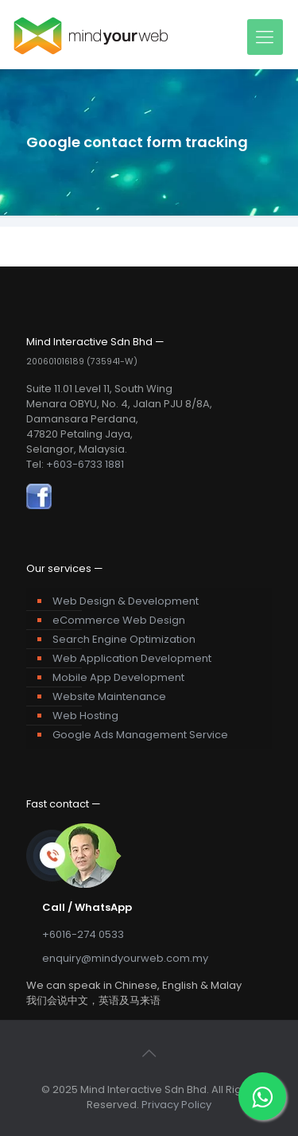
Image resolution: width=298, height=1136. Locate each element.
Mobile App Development (118, 677)
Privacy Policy (176, 1104)
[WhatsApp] (262, 1096)
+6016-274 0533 (83, 934)
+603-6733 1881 (85, 464)
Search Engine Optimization (123, 639)
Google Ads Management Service (140, 734)
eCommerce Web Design (118, 620)
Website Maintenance (109, 696)
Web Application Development (131, 658)
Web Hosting (85, 715)
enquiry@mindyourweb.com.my (125, 958)
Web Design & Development (125, 601)
